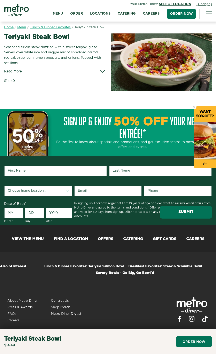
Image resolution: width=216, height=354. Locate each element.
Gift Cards (164, 239)
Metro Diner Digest (66, 313)
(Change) (204, 4)
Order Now (181, 13)
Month (8, 221)
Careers (151, 13)
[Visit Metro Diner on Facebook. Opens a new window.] (179, 320)
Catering (127, 13)
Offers (105, 239)
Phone (150, 181)
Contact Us (60, 300)
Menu (58, 13)
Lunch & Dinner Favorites (50, 27)
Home (9, 27)
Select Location (175, 4)
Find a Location (71, 239)
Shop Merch (60, 307)
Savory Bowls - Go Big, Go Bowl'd (125, 273)
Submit (185, 212)
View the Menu (28, 239)
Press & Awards (20, 307)
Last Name (118, 161)
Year (49, 221)
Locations (100, 13)
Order (76, 13)
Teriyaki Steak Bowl (89, 27)
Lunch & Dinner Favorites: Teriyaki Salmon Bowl (84, 266)
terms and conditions (131, 207)
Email (79, 181)
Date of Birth (15, 203)
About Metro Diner (22, 300)
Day (27, 221)
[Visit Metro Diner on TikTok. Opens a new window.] (205, 320)
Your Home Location (21, 181)
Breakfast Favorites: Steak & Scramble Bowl (165, 266)
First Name (13, 161)
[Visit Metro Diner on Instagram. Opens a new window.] (192, 320)
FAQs (11, 313)
